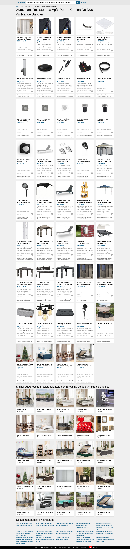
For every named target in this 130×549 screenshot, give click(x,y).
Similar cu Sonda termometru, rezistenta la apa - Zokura (83, 54)
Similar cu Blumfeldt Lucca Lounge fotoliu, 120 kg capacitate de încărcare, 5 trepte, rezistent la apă (44, 178)
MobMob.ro (21, 2)
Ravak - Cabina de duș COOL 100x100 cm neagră (105, 283)
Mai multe (95, 547)
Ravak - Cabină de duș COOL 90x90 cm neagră (84, 283)
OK (90, 547)
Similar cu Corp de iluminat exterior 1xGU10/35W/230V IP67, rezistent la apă (84, 137)
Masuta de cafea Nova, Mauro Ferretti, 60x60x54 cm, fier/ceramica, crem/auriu (85, 539)
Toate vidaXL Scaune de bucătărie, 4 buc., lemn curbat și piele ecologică (65, 381)
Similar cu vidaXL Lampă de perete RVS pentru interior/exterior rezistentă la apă (24, 96)
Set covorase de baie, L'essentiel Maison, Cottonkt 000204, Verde (105, 539)
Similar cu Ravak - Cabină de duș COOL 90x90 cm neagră (84, 300)
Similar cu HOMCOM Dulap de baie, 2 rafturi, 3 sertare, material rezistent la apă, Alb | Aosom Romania (25, 259)
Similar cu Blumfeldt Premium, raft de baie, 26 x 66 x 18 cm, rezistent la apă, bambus (84, 219)
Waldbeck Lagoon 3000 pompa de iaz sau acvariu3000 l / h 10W (83, 525)
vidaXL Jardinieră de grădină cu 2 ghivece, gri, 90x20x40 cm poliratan (85, 533)
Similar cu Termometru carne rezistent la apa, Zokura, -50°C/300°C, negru (65, 96)
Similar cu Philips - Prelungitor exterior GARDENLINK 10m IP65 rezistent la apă (104, 96)
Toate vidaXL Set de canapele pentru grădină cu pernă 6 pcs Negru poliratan (105, 341)
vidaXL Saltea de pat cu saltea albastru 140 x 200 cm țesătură (45, 366)
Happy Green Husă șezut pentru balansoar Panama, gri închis (44, 533)
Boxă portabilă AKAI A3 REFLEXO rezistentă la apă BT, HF (24, 325)
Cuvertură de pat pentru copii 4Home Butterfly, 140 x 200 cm (45, 539)
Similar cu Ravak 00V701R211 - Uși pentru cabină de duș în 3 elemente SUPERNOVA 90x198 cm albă (24, 55)
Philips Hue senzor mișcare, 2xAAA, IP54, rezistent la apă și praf (25, 161)
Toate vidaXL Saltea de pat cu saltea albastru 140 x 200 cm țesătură (45, 381)
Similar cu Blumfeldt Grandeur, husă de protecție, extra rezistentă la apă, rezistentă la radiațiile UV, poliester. (45, 55)
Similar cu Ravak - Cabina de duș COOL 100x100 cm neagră (104, 300)
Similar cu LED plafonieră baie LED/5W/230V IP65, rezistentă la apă (25, 136)
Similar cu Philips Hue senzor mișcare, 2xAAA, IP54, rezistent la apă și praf (24, 178)
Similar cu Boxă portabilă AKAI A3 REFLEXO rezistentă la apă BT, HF (24, 340)
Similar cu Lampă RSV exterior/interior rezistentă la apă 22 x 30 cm (84, 259)
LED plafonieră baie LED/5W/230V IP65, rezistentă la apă (23, 120)
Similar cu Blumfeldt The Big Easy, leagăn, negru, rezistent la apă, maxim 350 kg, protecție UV (104, 259)
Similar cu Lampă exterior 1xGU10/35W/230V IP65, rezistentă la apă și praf (85, 178)
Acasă (17, 6)
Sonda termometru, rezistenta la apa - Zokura (83, 39)
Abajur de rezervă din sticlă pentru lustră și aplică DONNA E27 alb (24, 533)
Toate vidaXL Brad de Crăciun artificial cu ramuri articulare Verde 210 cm (24, 382)
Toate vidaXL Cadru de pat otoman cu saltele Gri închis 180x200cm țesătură (84, 382)
